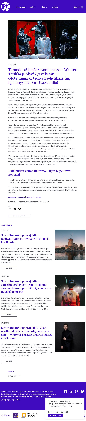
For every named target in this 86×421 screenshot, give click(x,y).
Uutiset (33, 7)
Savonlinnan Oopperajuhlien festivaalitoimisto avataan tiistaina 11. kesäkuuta (25, 239)
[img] (65, 391)
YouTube (37, 197)
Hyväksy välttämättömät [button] (58, 412)
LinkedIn (29, 197)
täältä (69, 406)
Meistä (55, 7)
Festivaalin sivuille (19, 216)
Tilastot (44, 7)
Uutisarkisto (12, 376)
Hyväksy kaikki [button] (55, 415)
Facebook (12, 197)
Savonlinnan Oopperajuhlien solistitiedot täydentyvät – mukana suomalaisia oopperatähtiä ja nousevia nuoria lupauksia (26, 286)
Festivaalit (21, 7)
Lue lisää (9, 268)
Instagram (21, 197)
